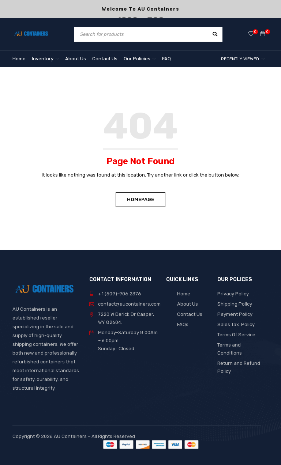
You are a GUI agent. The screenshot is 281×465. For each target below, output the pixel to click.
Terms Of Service (236, 334)
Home (183, 293)
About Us (187, 304)
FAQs (182, 324)
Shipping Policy (234, 304)
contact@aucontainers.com (129, 304)
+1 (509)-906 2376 (119, 293)
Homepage (140, 199)
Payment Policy (234, 314)
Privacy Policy (233, 293)
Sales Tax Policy (235, 324)
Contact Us (189, 314)
